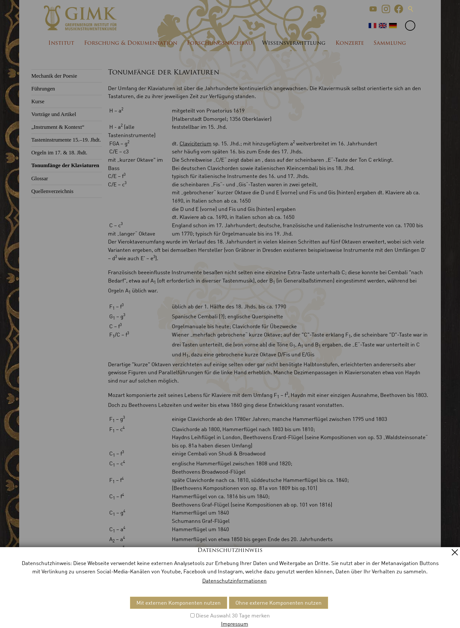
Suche (411, 9)
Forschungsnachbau (219, 43)
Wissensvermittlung (294, 43)
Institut (61, 43)
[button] (373, 9)
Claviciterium (195, 143)
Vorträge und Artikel (53, 114)
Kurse (37, 101)
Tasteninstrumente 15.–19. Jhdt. (66, 140)
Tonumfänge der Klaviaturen (65, 165)
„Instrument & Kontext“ (57, 127)
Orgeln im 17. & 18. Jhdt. (59, 153)
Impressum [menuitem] (67, 608)
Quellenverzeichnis (52, 191)
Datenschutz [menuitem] (100, 608)
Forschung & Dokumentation (130, 43)
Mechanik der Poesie (54, 76)
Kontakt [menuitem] (40, 608)
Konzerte (349, 43)
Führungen (43, 89)
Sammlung (389, 43)
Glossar (39, 178)
